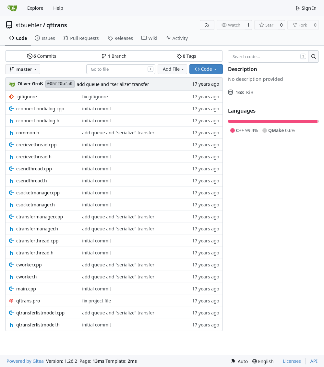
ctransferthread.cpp (37, 241)
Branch (114, 56)
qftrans (56, 25)
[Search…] (313, 56)
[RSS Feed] (207, 25)
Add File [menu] (174, 69)
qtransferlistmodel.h (38, 325)
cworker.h (26, 277)
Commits (41, 56)
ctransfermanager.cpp (39, 217)
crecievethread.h (34, 156)
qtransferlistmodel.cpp (40, 313)
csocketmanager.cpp (38, 193)
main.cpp (26, 289)
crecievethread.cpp (36, 144)
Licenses (292, 361)
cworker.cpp (29, 265)
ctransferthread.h (35, 253)
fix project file (96, 301)
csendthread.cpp (34, 168)
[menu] (239, 361)
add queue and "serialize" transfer (113, 84)
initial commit (96, 108)
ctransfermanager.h (37, 229)
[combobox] (120, 69)
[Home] (12, 8)
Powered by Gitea (25, 361)
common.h (27, 132)
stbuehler (29, 25)
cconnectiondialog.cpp (40, 108)
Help (58, 8)
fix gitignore (95, 96)
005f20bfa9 (60, 83)
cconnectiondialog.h (37, 120)
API (314, 361)
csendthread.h (31, 180)
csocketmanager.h (35, 205)
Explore (35, 8)
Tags (186, 56)
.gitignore (26, 96)
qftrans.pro (28, 301)
